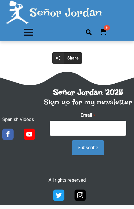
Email (88, 115)
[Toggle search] (88, 32)
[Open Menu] (28, 32)
